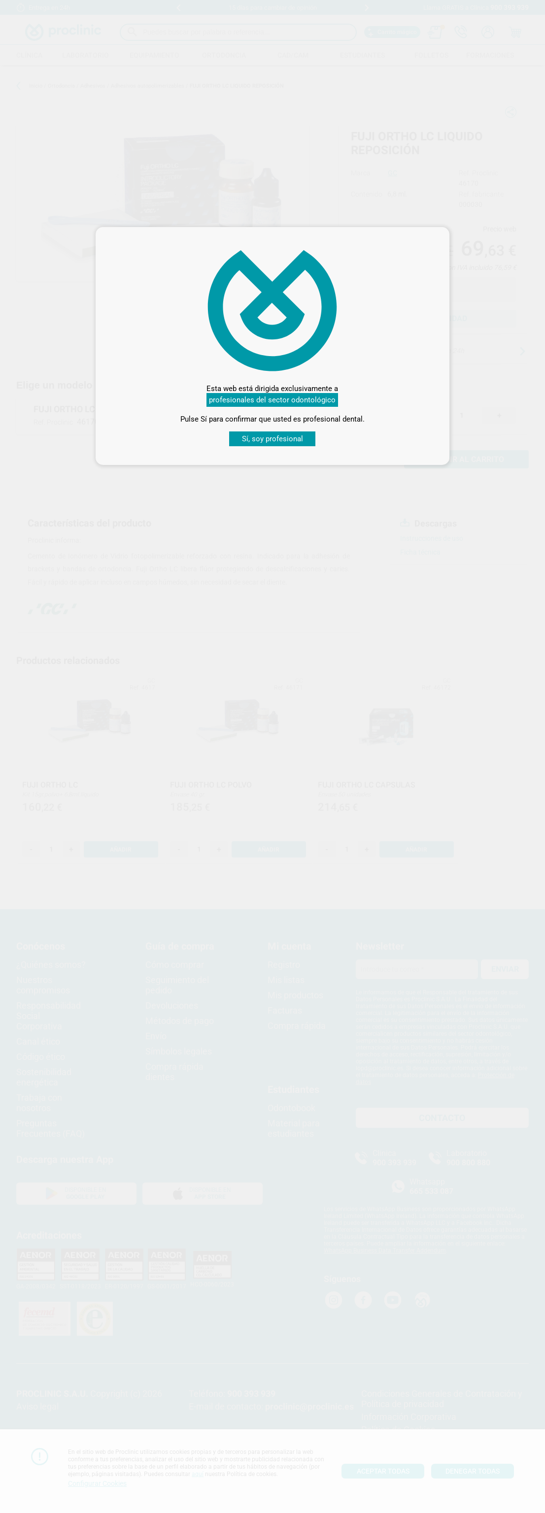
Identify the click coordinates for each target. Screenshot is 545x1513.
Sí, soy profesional (272, 438)
